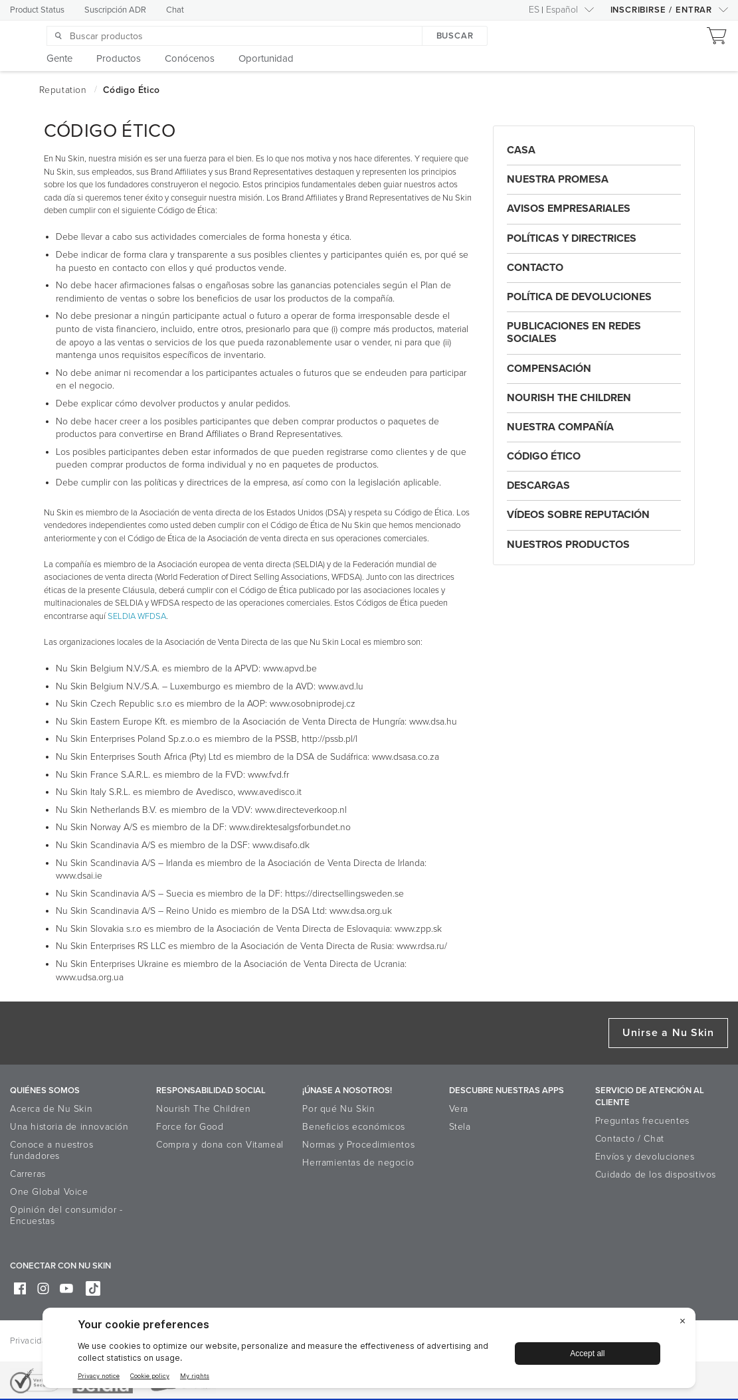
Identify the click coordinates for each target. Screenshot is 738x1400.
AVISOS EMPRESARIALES (568, 208)
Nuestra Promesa (557, 179)
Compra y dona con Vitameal (220, 1144)
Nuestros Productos (568, 544)
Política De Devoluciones (579, 297)
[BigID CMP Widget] (369, 1351)
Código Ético (544, 456)
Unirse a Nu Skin (668, 1032)
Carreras (28, 1174)
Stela (460, 1126)
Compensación (549, 368)
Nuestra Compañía (560, 427)
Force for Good (189, 1126)
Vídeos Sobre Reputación (578, 514)
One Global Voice (49, 1191)
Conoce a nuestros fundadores (51, 1150)
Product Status (37, 10)
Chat (175, 10)
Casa (521, 150)
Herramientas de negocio (358, 1162)
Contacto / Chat (629, 1138)
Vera (458, 1108)
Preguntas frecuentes (642, 1120)
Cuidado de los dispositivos (655, 1174)
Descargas (538, 485)
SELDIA (122, 616)
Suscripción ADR (115, 10)
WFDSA (152, 616)
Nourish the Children (569, 397)
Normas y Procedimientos (358, 1144)
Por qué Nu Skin (338, 1108)
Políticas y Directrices (571, 238)
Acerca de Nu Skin (51, 1108)
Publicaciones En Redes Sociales (574, 332)
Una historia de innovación (69, 1126)
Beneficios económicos (353, 1126)
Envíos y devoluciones (645, 1156)
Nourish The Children (203, 1108)
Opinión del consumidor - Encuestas (66, 1215)
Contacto (535, 267)
